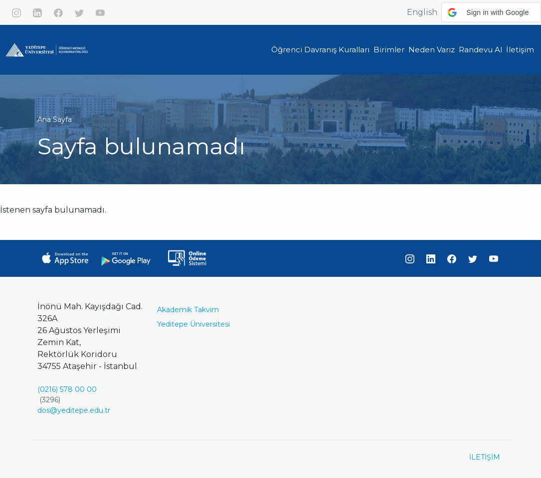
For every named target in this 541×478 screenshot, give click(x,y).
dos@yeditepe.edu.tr (73, 410)
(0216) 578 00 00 (67, 389)
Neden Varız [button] (431, 49)
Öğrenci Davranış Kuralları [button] (320, 49)
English (422, 12)
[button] (491, 12)
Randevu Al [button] (480, 49)
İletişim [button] (520, 49)
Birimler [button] (388, 49)
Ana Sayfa (54, 119)
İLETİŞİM (484, 457)
